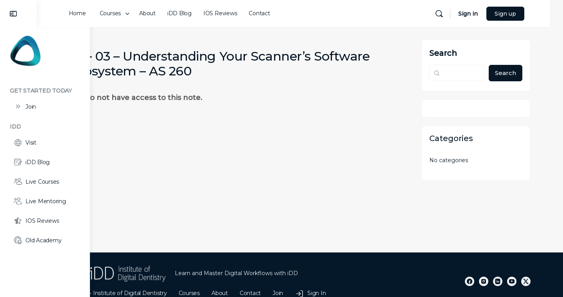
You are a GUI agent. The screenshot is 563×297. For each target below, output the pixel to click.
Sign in (491, 13)
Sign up (528, 13)
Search (460, 53)
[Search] (462, 13)
